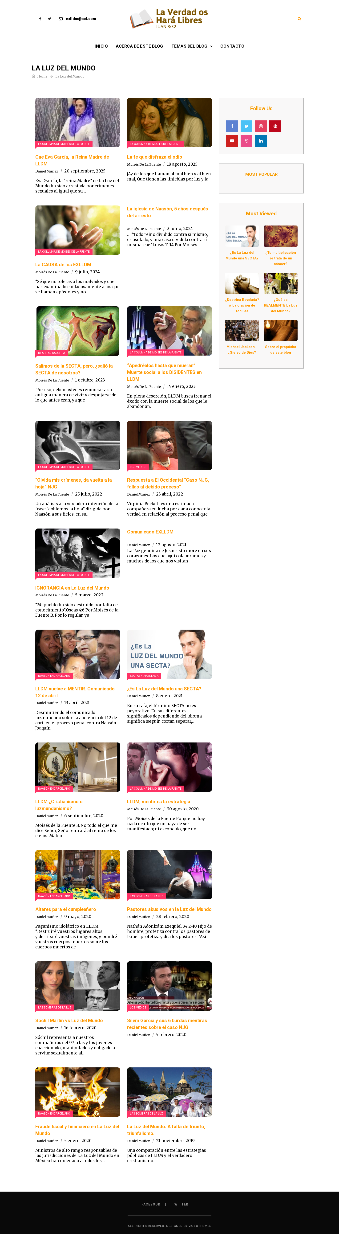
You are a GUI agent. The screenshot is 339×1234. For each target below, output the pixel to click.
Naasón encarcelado (54, 675)
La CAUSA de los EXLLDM (63, 264)
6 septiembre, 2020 (83, 815)
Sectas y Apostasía (144, 675)
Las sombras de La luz (146, 896)
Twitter (180, 1204)
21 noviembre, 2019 (175, 1140)
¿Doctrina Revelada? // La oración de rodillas (242, 305)
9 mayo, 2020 (77, 916)
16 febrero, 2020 (80, 1027)
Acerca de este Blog (139, 46)
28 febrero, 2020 (172, 916)
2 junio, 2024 (180, 228)
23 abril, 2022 (169, 494)
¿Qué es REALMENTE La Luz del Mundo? (281, 305)
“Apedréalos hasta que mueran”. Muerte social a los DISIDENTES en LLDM (164, 372)
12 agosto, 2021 (171, 544)
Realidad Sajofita (51, 353)
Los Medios (138, 467)
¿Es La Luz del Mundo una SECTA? (164, 689)
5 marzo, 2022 (89, 595)
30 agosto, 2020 (183, 809)
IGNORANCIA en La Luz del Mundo (72, 588)
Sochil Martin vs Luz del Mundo (69, 1020)
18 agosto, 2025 (182, 164)
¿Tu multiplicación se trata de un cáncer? (280, 258)
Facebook (150, 1204)
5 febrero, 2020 (171, 1034)
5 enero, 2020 (78, 1140)
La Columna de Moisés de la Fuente (64, 144)
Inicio (101, 46)
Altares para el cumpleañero (65, 909)
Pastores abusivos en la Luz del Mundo (169, 909)
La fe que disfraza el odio (154, 157)
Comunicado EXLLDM (150, 532)
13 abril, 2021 (77, 702)
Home (39, 76)
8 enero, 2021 (169, 695)
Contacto (232, 46)
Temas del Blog (189, 46)
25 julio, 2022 (88, 494)
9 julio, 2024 (87, 272)
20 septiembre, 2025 (84, 171)
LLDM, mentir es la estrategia (158, 801)
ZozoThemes (200, 1226)
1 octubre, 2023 (90, 380)
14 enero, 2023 (181, 386)
